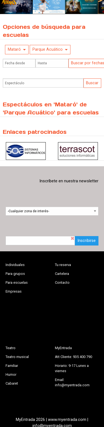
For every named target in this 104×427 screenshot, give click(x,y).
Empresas (14, 291)
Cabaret (12, 383)
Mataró (14, 49)
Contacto (62, 282)
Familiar (12, 366)
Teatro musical (17, 357)
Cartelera (62, 274)
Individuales (15, 265)
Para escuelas (17, 282)
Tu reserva (63, 265)
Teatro (11, 348)
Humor (11, 374)
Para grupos (15, 274)
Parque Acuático (47, 49)
